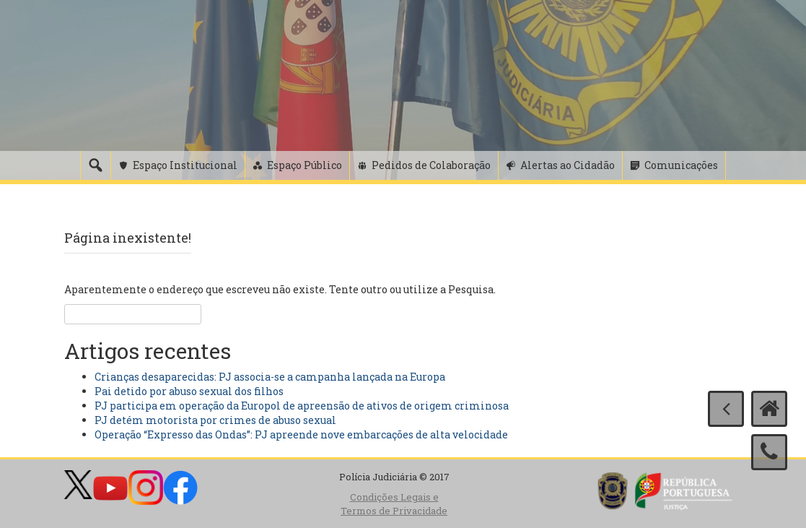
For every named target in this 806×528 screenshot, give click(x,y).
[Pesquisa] (95, 165)
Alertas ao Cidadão (567, 165)
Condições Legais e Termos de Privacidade (394, 503)
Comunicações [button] (681, 165)
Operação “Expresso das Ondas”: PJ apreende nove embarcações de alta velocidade (301, 434)
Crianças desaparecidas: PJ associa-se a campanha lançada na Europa (270, 377)
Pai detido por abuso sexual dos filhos (189, 391)
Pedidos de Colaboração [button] (431, 165)
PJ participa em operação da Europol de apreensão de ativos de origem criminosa (302, 405)
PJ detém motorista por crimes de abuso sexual (215, 420)
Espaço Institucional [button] (185, 165)
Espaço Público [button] (304, 165)
